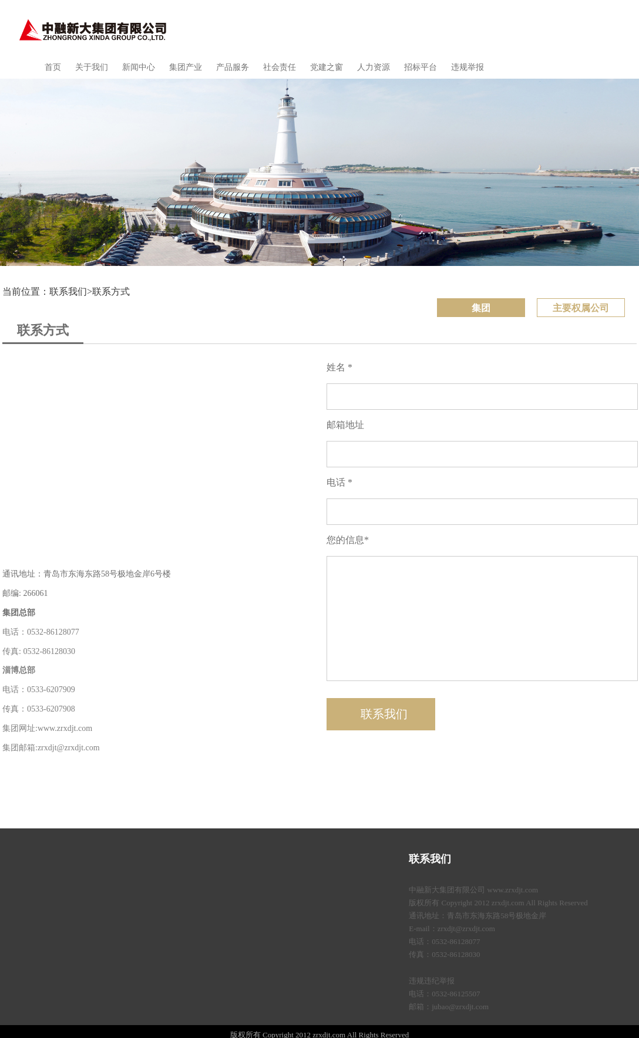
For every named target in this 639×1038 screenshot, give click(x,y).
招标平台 (420, 67)
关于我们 (91, 67)
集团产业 (185, 67)
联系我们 (430, 859)
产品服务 (232, 67)
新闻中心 (138, 67)
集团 (481, 308)
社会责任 (279, 67)
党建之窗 (326, 67)
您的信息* (348, 540)
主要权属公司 (581, 308)
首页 (53, 67)
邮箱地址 (345, 425)
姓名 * (339, 367)
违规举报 (467, 67)
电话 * (339, 482)
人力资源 (373, 67)
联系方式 (111, 291)
